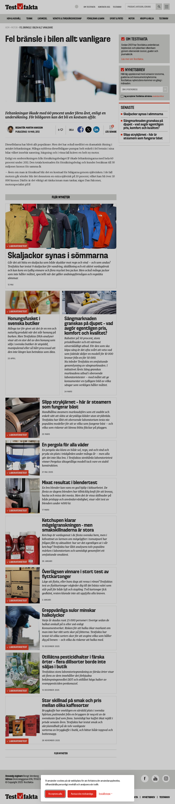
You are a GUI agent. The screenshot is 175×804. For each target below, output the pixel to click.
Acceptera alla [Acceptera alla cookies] (55, 793)
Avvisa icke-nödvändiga (82, 793)
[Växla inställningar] (105, 794)
